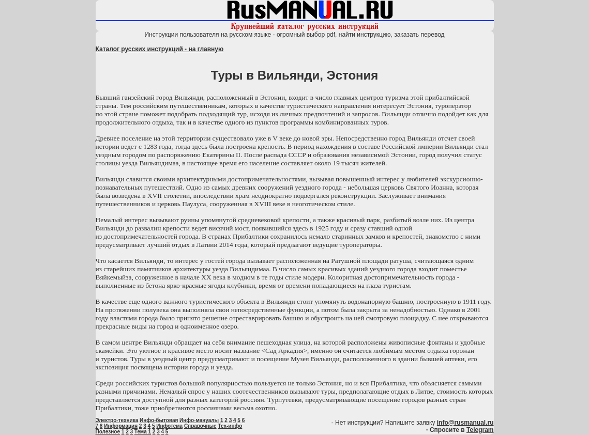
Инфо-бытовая (159, 420)
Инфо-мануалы (199, 420)
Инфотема (169, 426)
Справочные (200, 426)
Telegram (479, 429)
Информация (121, 426)
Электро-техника (117, 420)
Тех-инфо (230, 426)
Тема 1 (142, 431)
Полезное (108, 431)
